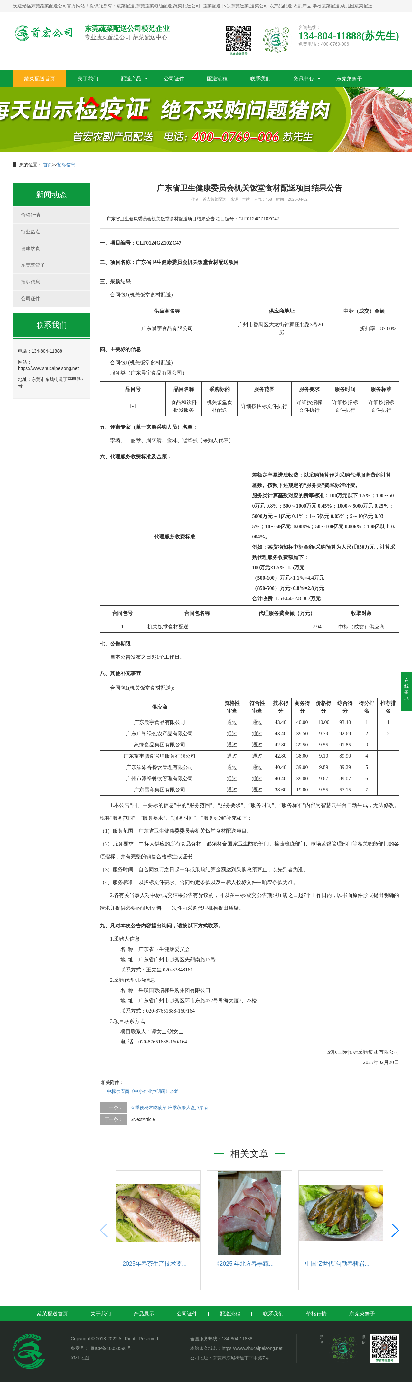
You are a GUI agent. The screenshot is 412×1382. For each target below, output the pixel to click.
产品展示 (144, 1313)
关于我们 (88, 78)
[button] (394, 1230)
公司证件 (174, 78)
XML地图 (80, 1357)
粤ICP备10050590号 (110, 1348)
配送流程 (217, 78)
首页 (47, 164)
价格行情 (30, 215)
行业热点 (30, 231)
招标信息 (66, 164)
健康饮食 (30, 248)
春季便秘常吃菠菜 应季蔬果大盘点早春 (170, 1107)
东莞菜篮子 (349, 78)
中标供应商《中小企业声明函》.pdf (142, 1091)
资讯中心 (303, 78)
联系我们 (260, 78)
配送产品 (131, 78)
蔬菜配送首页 (39, 78)
